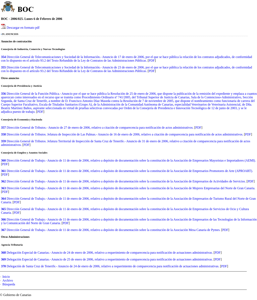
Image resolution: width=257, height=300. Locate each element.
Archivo (7, 280)
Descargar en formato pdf (23, 27)
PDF (152, 60)
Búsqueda (8, 284)
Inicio (6, 276)
